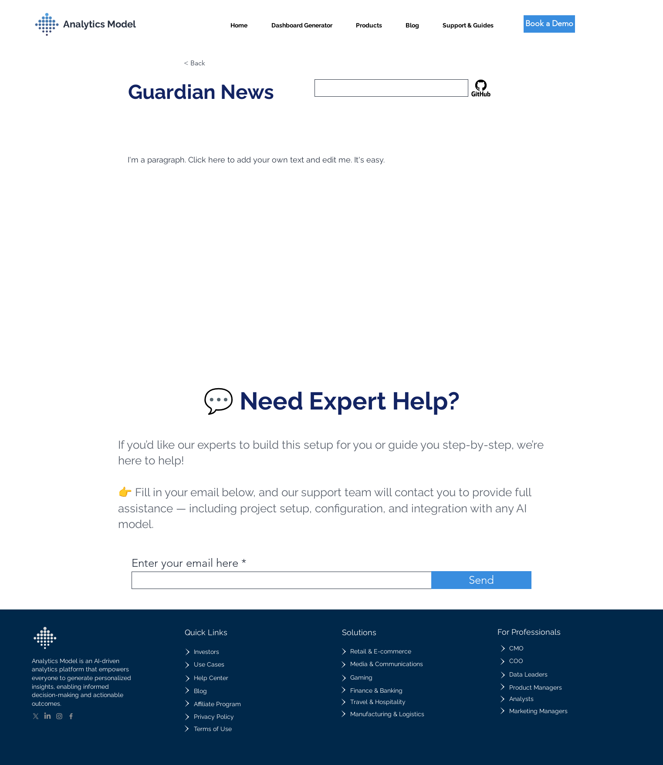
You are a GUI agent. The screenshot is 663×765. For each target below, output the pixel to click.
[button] (369, 21)
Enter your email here (185, 563)
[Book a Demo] (549, 24)
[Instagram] (59, 716)
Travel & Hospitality (378, 701)
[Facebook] (71, 716)
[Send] (481, 580)
